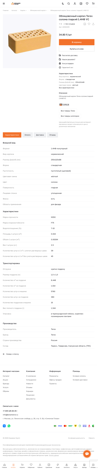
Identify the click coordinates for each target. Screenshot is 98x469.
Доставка (40, 135)
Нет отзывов (69, 24)
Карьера (29, 391)
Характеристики (12, 135)
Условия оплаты (79, 376)
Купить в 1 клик (77, 49)
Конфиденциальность (76, 438)
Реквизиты (53, 376)
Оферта (91, 438)
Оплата (27, 135)
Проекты (53, 384)
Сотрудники (31, 380)
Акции (5, 380)
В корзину (77, 42)
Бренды (6, 384)
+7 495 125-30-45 (9, 411)
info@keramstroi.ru (10, 415)
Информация (55, 371)
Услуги (5, 387)
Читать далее (54, 455)
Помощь (76, 371)
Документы (30, 399)
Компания (30, 371)
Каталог (6, 376)
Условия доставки (80, 380)
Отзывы (52, 135)
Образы (6, 391)
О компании (31, 376)
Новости (29, 384)
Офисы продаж (55, 380)
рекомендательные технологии (48, 445)
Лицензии (30, 395)
